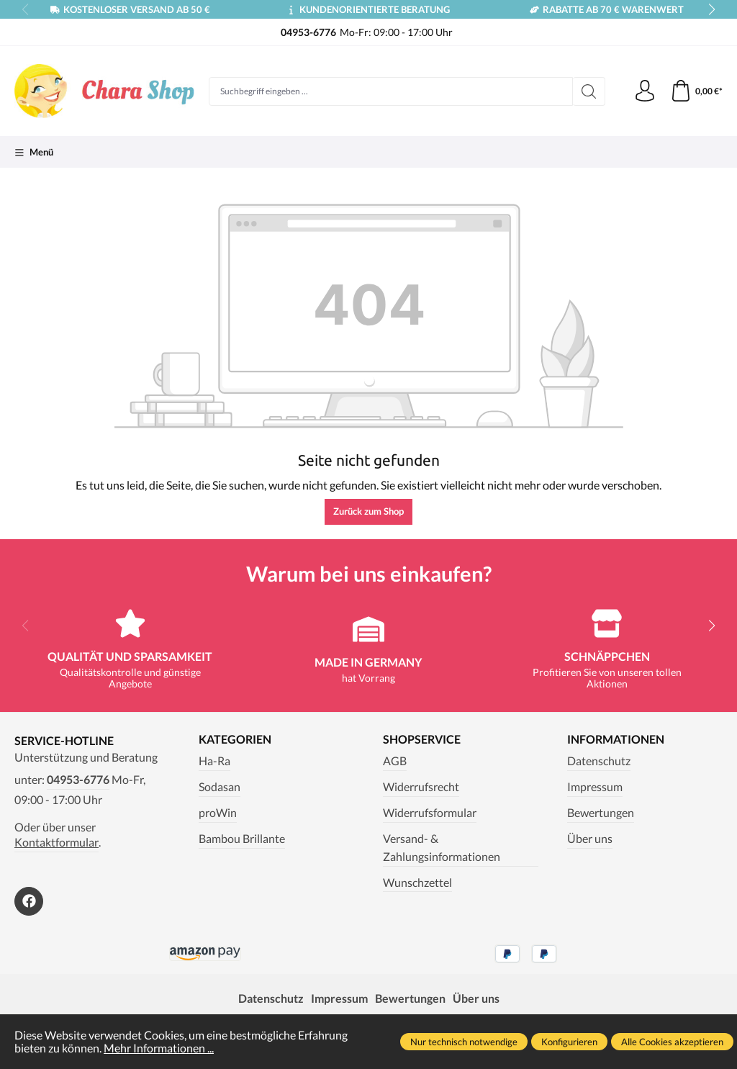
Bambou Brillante (242, 838)
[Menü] (33, 152)
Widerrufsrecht (421, 786)
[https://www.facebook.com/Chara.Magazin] (28, 901)
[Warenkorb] (696, 91)
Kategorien (235, 740)
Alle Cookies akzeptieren (672, 1041)
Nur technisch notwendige (463, 1041)
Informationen (615, 740)
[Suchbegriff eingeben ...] (391, 91)
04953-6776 (78, 779)
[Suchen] (589, 91)
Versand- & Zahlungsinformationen (441, 847)
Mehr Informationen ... (159, 1048)
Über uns (589, 838)
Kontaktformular (56, 842)
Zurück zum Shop (368, 511)
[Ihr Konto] (645, 91)
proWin (218, 812)
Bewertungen (600, 812)
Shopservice (422, 740)
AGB (395, 760)
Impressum (595, 786)
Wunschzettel (417, 882)
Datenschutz (598, 760)
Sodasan (219, 786)
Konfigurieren (569, 1041)
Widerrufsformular (429, 812)
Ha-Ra (214, 760)
